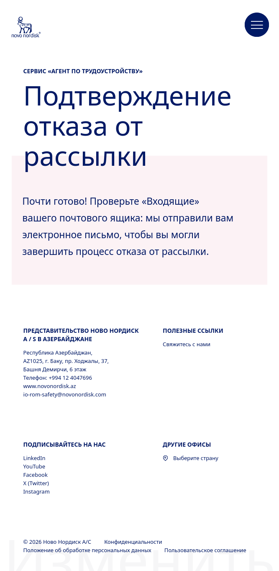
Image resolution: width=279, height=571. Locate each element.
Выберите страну (190, 458)
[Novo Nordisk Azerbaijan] (37, 28)
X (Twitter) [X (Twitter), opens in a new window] (36, 483)
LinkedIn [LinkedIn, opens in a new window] (34, 458)
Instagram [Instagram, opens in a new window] (36, 491)
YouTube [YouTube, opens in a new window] (34, 466)
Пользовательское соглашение (206, 550)
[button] (256, 25)
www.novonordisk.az (49, 386)
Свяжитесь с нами (186, 344)
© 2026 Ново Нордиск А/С (58, 541)
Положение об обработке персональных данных (88, 550)
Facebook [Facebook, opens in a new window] (35, 474)
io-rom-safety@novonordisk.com (64, 394)
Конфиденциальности (134, 541)
